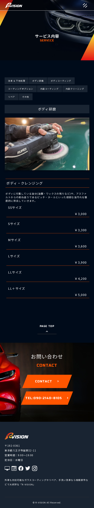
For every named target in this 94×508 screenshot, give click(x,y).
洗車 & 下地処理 (16, 80)
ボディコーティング (61, 80)
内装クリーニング (75, 88)
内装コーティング (49, 88)
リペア (11, 96)
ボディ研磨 (38, 80)
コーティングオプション (20, 88)
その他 (25, 96)
